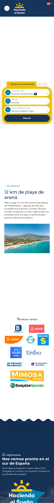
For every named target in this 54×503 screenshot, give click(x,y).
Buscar (27, 118)
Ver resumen (13, 185)
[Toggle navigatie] (7, 8)
